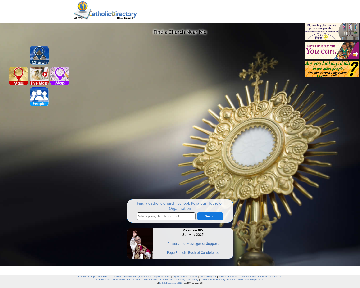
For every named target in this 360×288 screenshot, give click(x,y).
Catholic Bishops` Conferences (94, 276)
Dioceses (117, 276)
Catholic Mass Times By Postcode (218, 279)
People (222, 276)
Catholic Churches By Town (110, 279)
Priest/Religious (208, 276)
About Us (263, 276)
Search (210, 216)
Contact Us (276, 276)
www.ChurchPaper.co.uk (251, 279)
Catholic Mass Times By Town (142, 279)
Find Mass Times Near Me (241, 276)
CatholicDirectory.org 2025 (170, 282)
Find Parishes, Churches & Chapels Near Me (147, 276)
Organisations (180, 276)
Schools (193, 276)
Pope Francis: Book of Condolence (193, 252)
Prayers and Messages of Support (193, 243)
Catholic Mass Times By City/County (179, 279)
